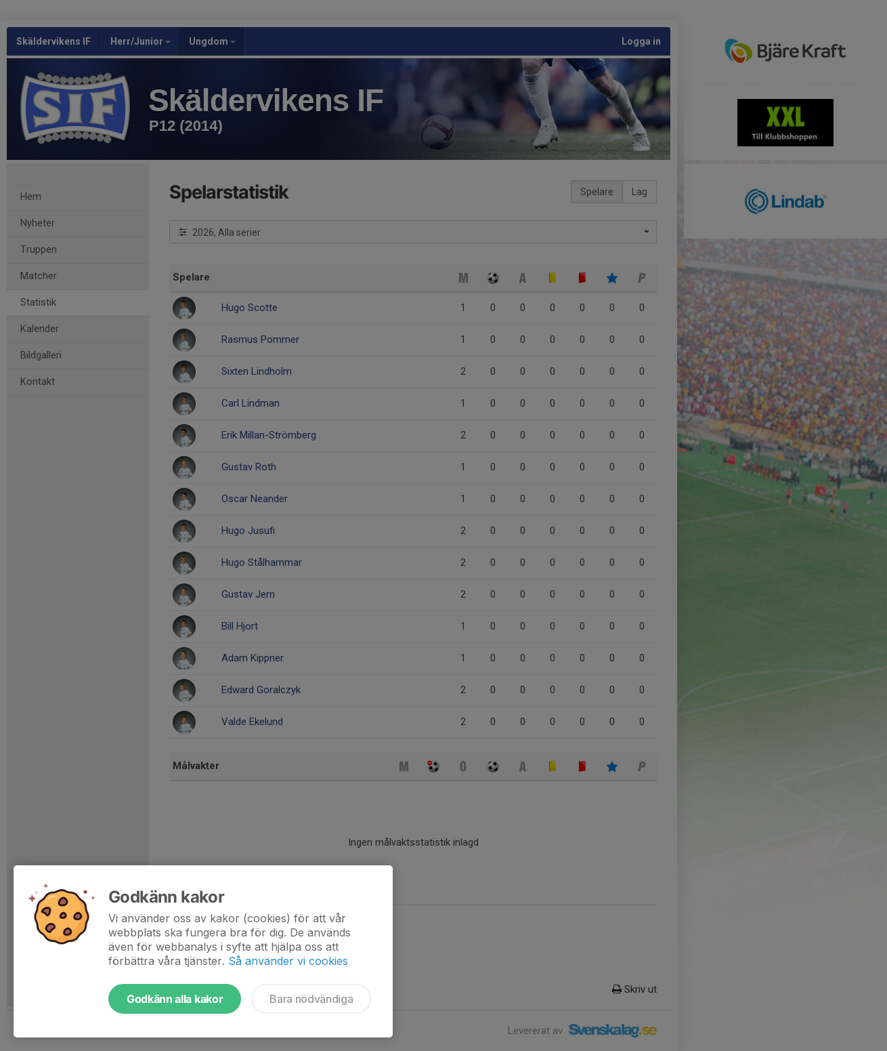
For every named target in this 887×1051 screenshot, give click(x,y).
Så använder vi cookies (288, 961)
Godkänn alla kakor (175, 999)
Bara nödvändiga (311, 999)
